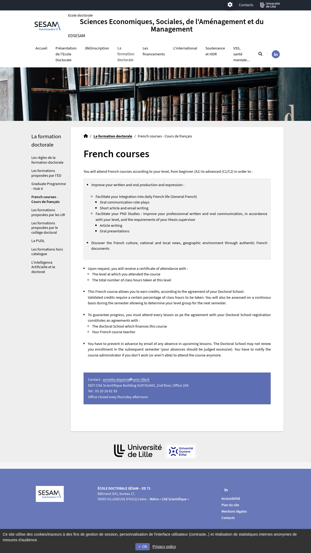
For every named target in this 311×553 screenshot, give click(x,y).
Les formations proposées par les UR (48, 213)
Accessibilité (231, 498)
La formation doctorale (125, 54)
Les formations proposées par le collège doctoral (45, 228)
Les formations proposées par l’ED (46, 173)
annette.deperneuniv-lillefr (126, 380)
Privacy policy (164, 546)
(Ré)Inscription (97, 48)
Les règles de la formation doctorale (48, 160)
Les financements (154, 51)
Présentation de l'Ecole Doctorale (66, 54)
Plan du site (230, 505)
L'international (185, 48)
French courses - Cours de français (46, 200)
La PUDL (38, 241)
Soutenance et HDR (215, 51)
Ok (142, 546)
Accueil (41, 48)
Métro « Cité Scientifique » (169, 499)
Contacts (246, 5)
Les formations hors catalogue (47, 252)
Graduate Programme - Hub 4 (49, 187)
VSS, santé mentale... (241, 54)
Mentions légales (234, 511)
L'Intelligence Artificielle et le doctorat (43, 267)
